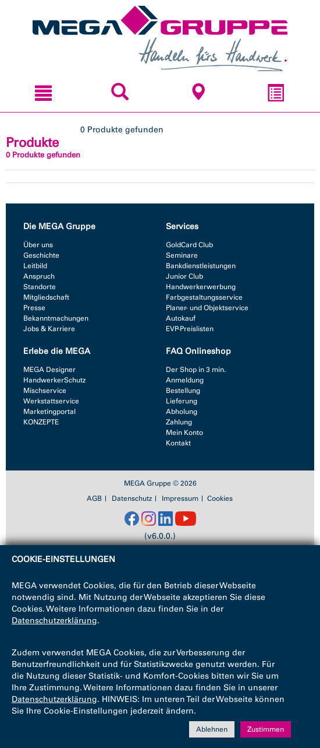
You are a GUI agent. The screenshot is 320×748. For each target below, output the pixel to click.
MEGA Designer (49, 370)
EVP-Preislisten (190, 329)
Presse (34, 308)
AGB (94, 498)
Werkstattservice (51, 401)
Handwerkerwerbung (201, 287)
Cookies (220, 498)
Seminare (182, 255)
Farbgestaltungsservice (204, 297)
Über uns (38, 245)
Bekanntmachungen (55, 318)
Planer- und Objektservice (207, 308)
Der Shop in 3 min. (196, 370)
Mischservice (44, 391)
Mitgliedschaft (46, 297)
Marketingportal (49, 412)
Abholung (181, 412)
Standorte (39, 287)
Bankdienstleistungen (201, 266)
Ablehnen (211, 729)
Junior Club (184, 276)
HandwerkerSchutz (54, 380)
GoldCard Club (189, 245)
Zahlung (179, 422)
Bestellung (183, 391)
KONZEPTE (41, 422)
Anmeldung (185, 380)
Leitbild (35, 266)
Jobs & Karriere (49, 329)
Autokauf (180, 318)
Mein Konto (184, 433)
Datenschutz (132, 498)
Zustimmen (265, 729)
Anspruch (39, 276)
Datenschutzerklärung (54, 621)
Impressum (180, 498)
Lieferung (181, 401)
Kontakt (178, 443)
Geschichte (41, 255)
